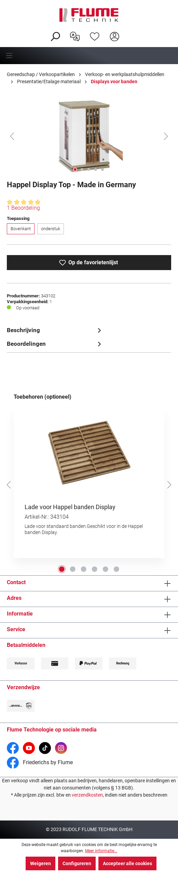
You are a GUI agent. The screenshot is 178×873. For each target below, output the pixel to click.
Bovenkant (21, 228)
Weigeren (40, 863)
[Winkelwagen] (128, 31)
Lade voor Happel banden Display (70, 507)
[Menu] (89, 55)
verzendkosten (87, 795)
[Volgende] (166, 136)
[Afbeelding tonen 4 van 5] (95, 169)
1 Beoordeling (23, 208)
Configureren (77, 863)
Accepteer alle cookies (127, 863)
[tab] (55, 330)
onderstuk (50, 228)
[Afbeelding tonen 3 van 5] (88, 169)
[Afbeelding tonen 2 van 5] (82, 169)
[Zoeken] (55, 35)
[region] (89, 136)
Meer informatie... (101, 850)
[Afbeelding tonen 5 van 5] (102, 169)
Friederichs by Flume (40, 762)
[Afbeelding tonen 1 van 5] (75, 169)
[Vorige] (12, 136)
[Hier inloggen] (114, 35)
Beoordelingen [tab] (55, 344)
